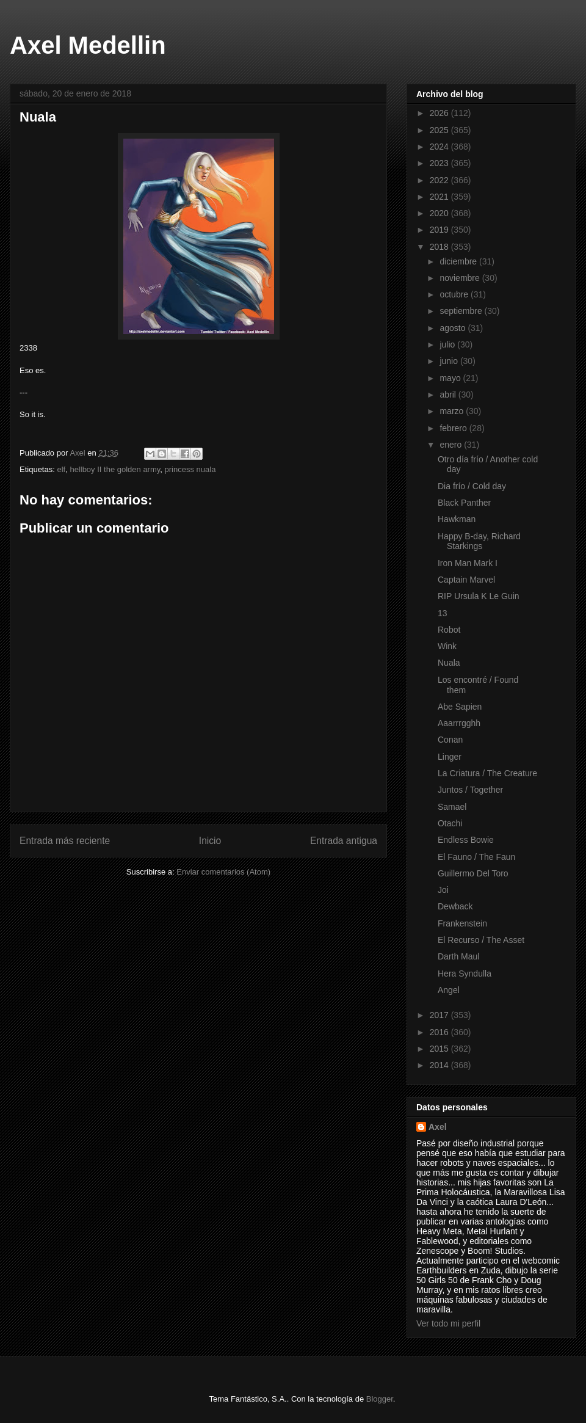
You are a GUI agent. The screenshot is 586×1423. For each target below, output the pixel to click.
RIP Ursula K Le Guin (478, 596)
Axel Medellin (88, 45)
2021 (440, 197)
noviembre (461, 278)
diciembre (459, 261)
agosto (454, 328)
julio (448, 344)
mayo (451, 378)
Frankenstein (462, 923)
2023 (440, 163)
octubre (455, 294)
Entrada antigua (343, 840)
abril (449, 394)
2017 (440, 1015)
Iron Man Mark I (467, 563)
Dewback (455, 906)
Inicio (210, 840)
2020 (440, 213)
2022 (440, 180)
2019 (440, 230)
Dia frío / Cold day (472, 486)
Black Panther (464, 503)
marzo (453, 411)
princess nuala (190, 469)
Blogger (379, 1398)
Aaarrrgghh (459, 723)
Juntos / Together (470, 790)
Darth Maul (458, 956)
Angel (449, 990)
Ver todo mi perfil (448, 1323)
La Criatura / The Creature (487, 773)
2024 (440, 146)
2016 (440, 1032)
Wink (447, 646)
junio (450, 361)
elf (61, 469)
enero (452, 444)
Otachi (450, 823)
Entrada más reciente (65, 840)
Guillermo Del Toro (473, 873)
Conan (450, 739)
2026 (440, 113)
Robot (449, 630)
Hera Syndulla (464, 973)
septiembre (462, 311)
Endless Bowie (466, 840)
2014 (440, 1065)
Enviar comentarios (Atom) (223, 871)
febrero (454, 428)
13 (442, 613)
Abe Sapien (460, 707)
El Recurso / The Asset (481, 940)
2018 (440, 247)
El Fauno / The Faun (476, 857)
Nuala (449, 663)
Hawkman (457, 519)
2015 (440, 1049)
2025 (440, 130)
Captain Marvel (466, 579)
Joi (443, 890)
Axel (438, 1127)
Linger (449, 757)
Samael (452, 807)
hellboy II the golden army (115, 469)
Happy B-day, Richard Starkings (479, 541)
